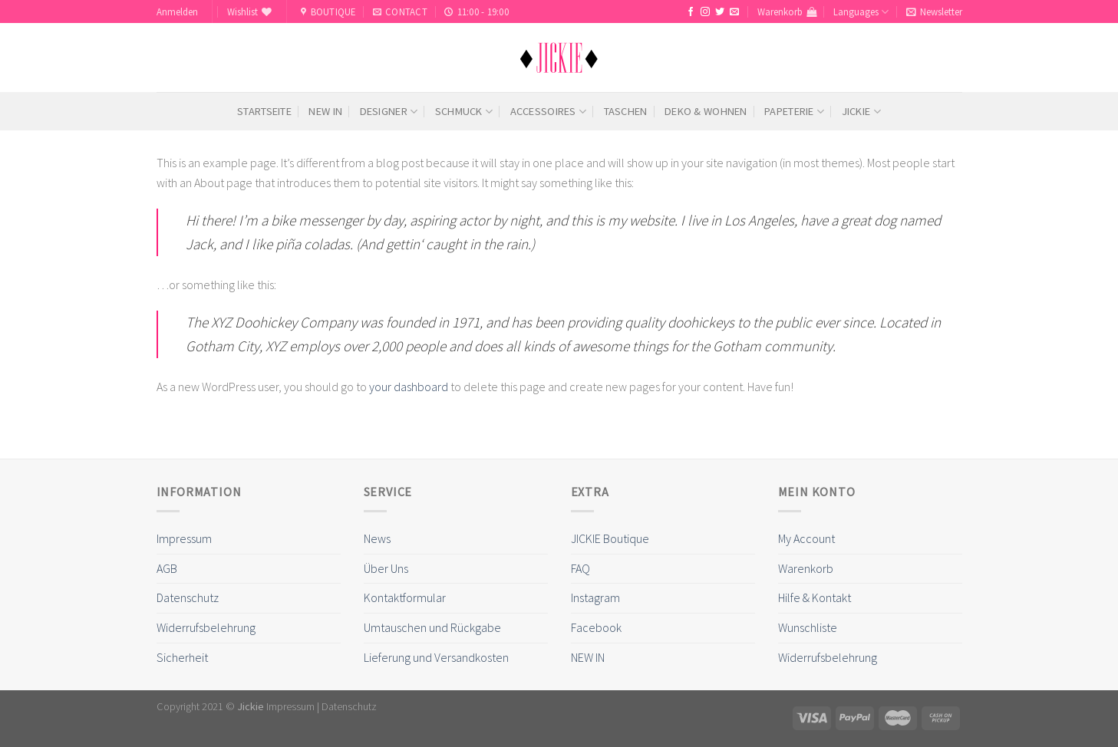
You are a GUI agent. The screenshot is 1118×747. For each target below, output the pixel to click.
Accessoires (548, 111)
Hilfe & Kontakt (814, 597)
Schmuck (464, 111)
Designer (389, 111)
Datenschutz (188, 597)
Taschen (626, 111)
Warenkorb (805, 568)
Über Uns (386, 568)
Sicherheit (182, 657)
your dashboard (408, 386)
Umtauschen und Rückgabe (432, 627)
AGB (167, 568)
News (377, 538)
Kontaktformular (405, 597)
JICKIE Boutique (610, 538)
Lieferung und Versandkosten (436, 657)
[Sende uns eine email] (734, 12)
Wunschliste (807, 627)
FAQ (580, 568)
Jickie (861, 111)
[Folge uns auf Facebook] (690, 12)
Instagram (595, 597)
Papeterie (794, 111)
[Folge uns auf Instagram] (705, 12)
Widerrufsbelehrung (206, 627)
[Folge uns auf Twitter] (719, 12)
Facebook (596, 627)
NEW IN (325, 111)
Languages (861, 12)
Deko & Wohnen (706, 111)
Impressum (184, 538)
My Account (806, 538)
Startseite (264, 111)
